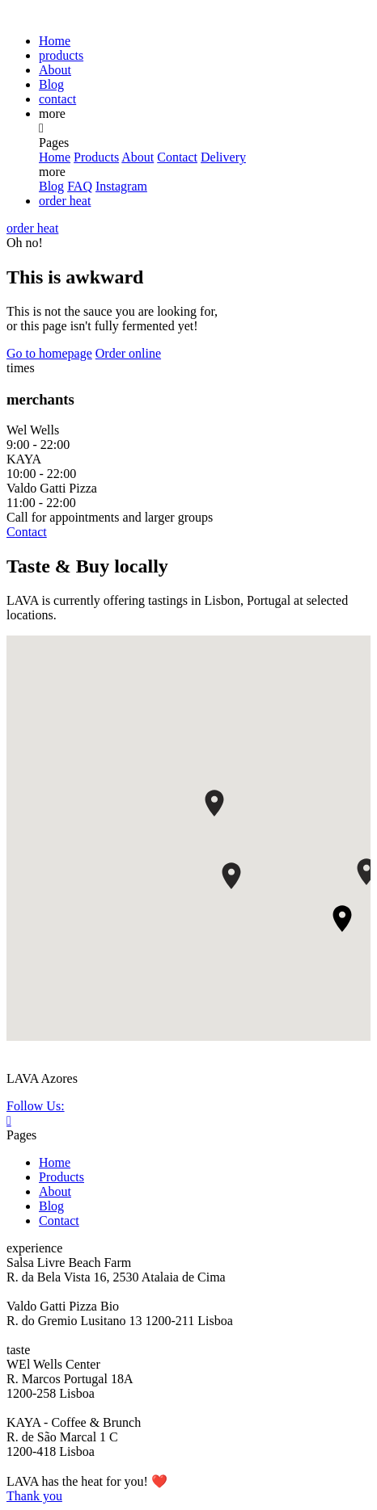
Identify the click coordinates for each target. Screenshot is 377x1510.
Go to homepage (49, 353)
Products (96, 157)
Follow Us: (35, 1106)
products (61, 55)
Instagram (121, 186)
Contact (177, 157)
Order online (128, 353)
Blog (51, 84)
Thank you (34, 1496)
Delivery (223, 157)
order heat (65, 201)
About (55, 70)
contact (57, 99)
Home (54, 41)
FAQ (79, 186)
